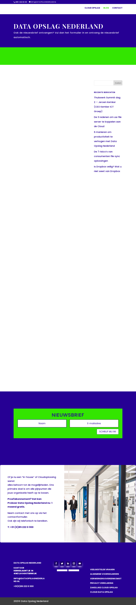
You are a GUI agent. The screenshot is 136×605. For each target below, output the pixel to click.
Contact (117, 8)
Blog (106, 8)
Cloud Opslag (92, 8)
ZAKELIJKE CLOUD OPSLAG (104, 587)
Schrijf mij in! (107, 431)
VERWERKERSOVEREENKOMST (106, 578)
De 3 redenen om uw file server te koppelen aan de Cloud (108, 121)
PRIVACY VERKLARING (101, 583)
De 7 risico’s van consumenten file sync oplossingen (107, 156)
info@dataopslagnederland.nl (29, 580)
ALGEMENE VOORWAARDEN (104, 574)
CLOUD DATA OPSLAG (101, 592)
